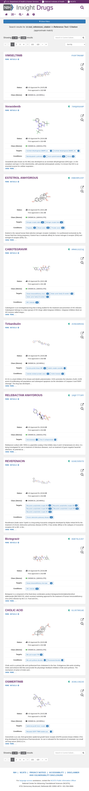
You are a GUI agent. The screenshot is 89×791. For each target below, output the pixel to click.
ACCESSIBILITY (56, 772)
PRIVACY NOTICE (38, 772)
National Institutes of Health (54, 1)
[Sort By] (75, 44)
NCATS (73, 1)
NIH (14, 772)
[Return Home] (28, 7)
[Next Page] (42, 44)
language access (26, 780)
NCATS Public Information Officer (63, 780)
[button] (41, 75)
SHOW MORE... (11, 169)
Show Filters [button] (44, 21)
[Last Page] (46, 44)
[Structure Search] (82, 69)
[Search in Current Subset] (67, 38)
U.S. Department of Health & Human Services (22, 1)
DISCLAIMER (73, 772)
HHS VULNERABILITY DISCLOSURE (46, 775)
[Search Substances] (83, 38)
